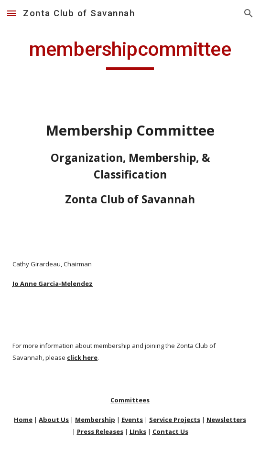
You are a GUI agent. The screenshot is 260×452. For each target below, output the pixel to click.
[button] (11, 13)
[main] (130, 53)
